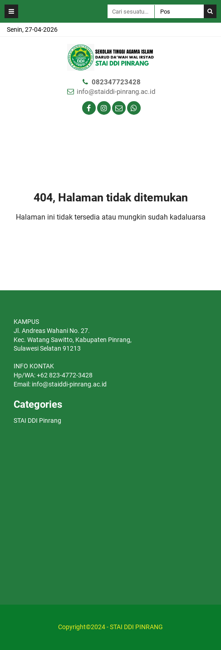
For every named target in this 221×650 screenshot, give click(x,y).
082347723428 (116, 82)
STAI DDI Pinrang (37, 420)
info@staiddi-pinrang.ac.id (116, 92)
